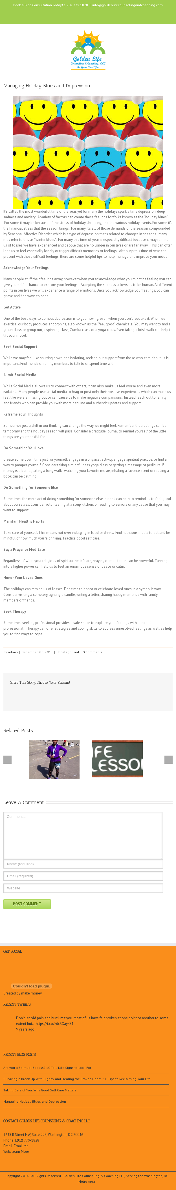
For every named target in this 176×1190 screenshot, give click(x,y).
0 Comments (92, 652)
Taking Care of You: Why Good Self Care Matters (39, 1090)
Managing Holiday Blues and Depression (34, 1101)
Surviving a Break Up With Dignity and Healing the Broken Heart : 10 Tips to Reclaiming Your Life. (77, 1079)
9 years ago (25, 1029)
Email (55, 695)
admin (13, 652)
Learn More (20, 1151)
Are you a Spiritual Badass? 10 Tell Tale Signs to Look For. (47, 1067)
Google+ (109, 15)
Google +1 (43, 695)
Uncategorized (67, 652)
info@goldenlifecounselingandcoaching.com (127, 5)
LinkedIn (85, 15)
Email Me (21, 1146)
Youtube (96, 16)
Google (24, 968)
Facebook (65, 15)
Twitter (74, 15)
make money (31, 993)
